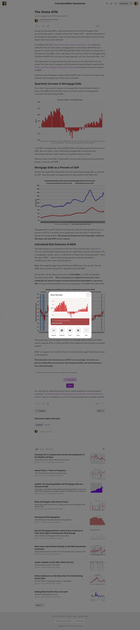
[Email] (70, 330)
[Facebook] (62, 330)
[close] (88, 294)
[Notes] (78, 330)
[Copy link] (54, 330)
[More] (86, 330)
